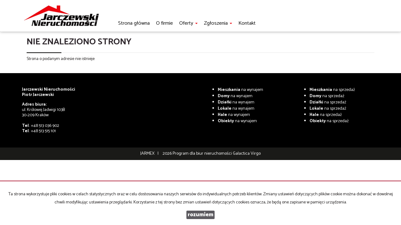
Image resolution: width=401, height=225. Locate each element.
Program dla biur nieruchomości (203, 153)
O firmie (164, 23)
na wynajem (240, 89)
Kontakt (247, 23)
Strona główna (134, 23)
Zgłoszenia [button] (218, 23)
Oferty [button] (188, 23)
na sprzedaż (332, 89)
